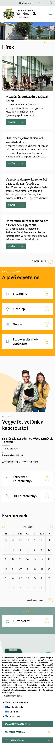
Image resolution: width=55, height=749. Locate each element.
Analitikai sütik (13, 720)
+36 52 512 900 (10, 448)
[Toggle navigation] (50, 14)
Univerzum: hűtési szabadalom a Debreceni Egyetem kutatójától (27, 225)
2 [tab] (47, 42)
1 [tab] (44, 42)
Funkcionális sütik (15, 715)
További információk (12, 703)
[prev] (4, 527)
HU (43, 3)
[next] (50, 527)
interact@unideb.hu (12, 455)
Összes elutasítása (15, 740)
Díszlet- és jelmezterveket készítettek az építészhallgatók (24, 142)
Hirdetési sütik (13, 724)
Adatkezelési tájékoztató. (26, 698)
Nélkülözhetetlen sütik (17, 710)
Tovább (11, 122)
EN (39, 3)
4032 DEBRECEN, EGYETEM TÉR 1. (20, 462)
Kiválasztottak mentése (17, 732)
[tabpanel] (27, 31)
